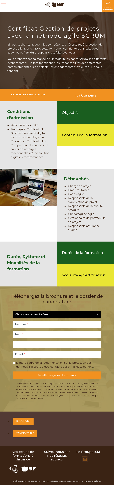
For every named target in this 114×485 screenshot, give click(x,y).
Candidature (25, 433)
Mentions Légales (94, 481)
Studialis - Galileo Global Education (73, 481)
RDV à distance (85, 95)
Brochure (23, 421)
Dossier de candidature (28, 94)
